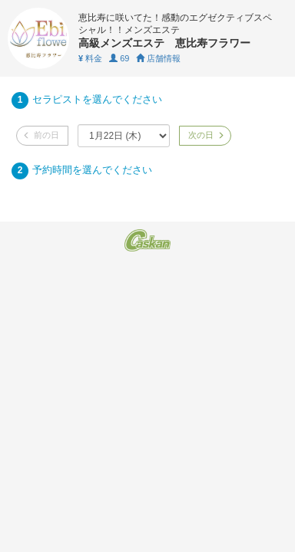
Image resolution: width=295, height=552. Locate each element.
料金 (90, 58)
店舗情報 (158, 58)
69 (119, 58)
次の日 (205, 135)
